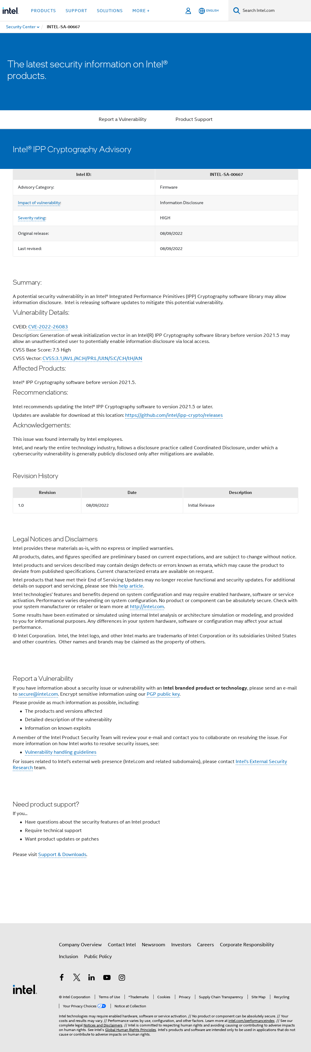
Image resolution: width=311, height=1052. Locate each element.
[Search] (236, 10)
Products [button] (43, 10)
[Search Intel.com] (275, 10)
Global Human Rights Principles (130, 1029)
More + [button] (141, 10)
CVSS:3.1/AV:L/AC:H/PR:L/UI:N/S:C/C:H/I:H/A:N (92, 358)
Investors (181, 945)
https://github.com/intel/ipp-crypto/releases (174, 415)
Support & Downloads (62, 855)
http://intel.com (147, 607)
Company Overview (80, 945)
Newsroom (153, 945)
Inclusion (68, 957)
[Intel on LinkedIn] (92, 978)
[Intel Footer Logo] (25, 989)
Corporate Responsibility (247, 945)
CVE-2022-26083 (48, 327)
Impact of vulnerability (39, 202)
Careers (205, 945)
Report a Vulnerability (122, 119)
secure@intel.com (38, 694)
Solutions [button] (110, 10)
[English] (208, 10)
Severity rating (31, 218)
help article (130, 586)
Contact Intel (122, 945)
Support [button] (76, 10)
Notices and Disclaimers (103, 1025)
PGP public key (163, 694)
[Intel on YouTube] (107, 978)
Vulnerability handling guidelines (60, 752)
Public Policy (98, 957)
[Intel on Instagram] (122, 978)
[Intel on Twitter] (77, 978)
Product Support (194, 119)
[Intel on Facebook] (61, 978)
